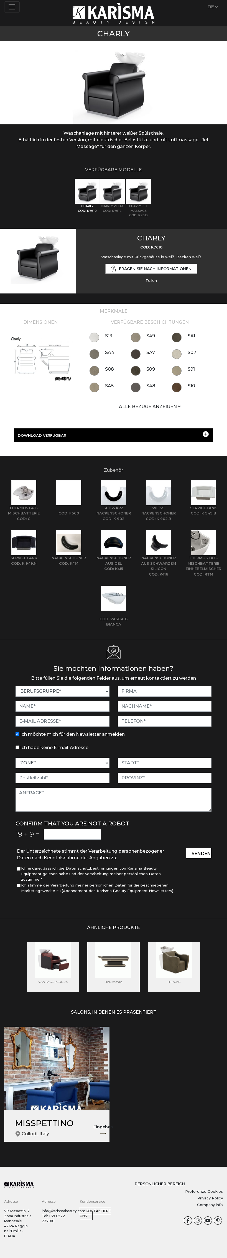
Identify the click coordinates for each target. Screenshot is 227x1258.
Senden (201, 853)
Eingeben (103, 1130)
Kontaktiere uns (95, 1213)
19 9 (28, 834)
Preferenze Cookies (204, 1191)
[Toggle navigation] (12, 6)
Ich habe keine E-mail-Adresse (54, 747)
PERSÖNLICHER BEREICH (160, 1183)
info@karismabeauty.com (63, 1211)
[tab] (87, 196)
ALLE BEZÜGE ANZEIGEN (150, 406)
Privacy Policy (210, 1198)
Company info (210, 1204)
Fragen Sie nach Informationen (151, 268)
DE (213, 6)
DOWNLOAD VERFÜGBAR (113, 434)
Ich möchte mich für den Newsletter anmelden (72, 734)
